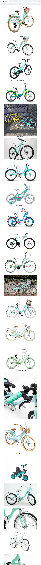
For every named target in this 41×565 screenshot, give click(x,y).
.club (5, 1)
